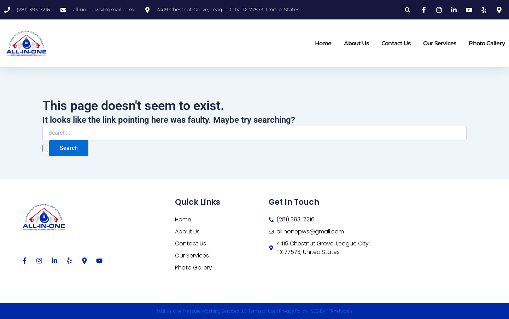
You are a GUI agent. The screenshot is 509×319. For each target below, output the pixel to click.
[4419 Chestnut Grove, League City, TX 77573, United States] (427, 241)
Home (323, 43)
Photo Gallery (487, 43)
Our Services (439, 43)
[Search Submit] (45, 148)
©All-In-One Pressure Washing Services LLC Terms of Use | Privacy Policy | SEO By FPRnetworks (254, 311)
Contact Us (395, 43)
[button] (407, 9)
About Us (356, 43)
